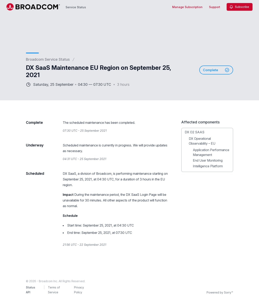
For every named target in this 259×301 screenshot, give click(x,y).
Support (214, 7)
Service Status (76, 7)
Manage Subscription (187, 7)
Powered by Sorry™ (220, 292)
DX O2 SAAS (194, 132)
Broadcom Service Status (48, 59)
